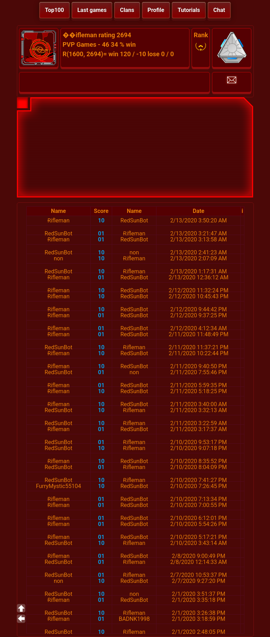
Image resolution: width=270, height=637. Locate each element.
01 (101, 233)
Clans (127, 10)
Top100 (54, 10)
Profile (156, 10)
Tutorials (189, 10)
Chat (219, 10)
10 (101, 220)
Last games (92, 10)
